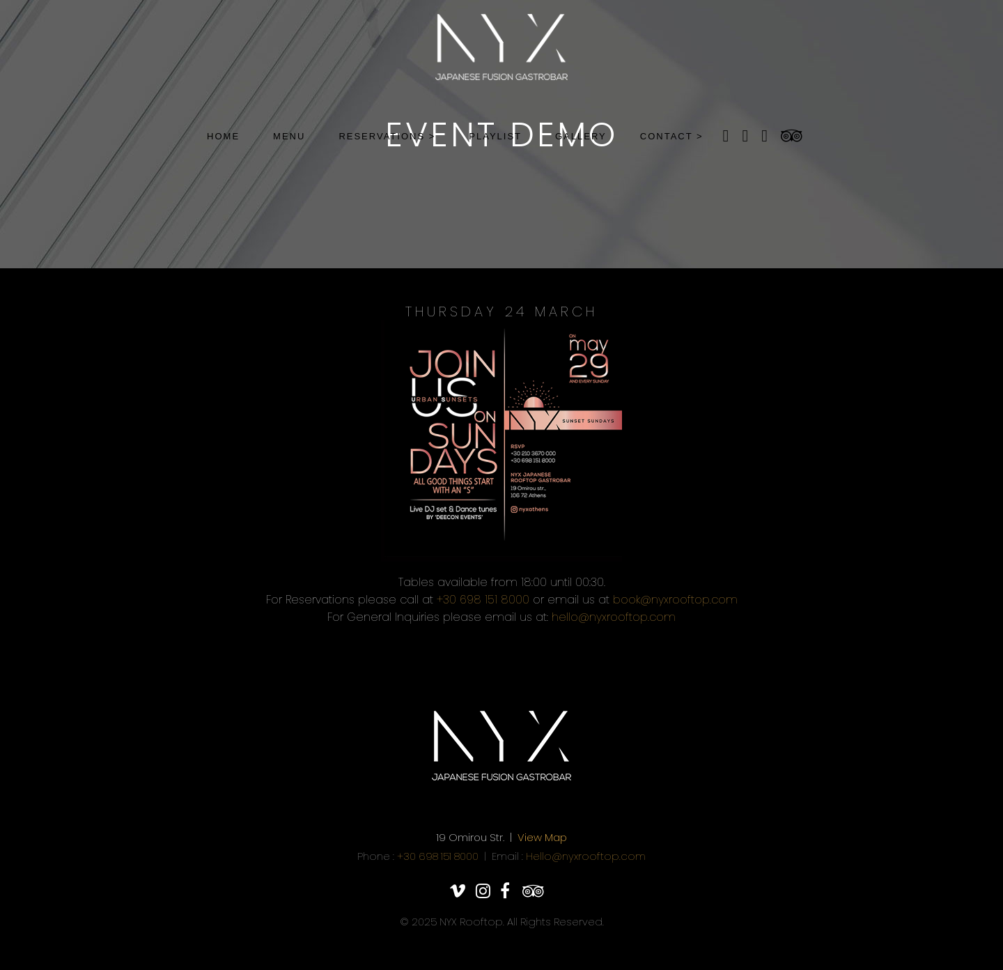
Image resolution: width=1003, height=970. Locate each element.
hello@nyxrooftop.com (614, 617)
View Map (542, 837)
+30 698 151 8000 (483, 600)
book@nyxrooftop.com (675, 600)
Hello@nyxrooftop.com (586, 856)
